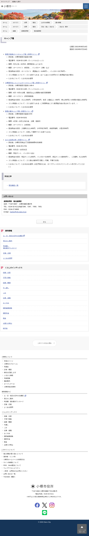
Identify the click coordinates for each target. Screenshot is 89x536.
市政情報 (7, 378)
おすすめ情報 (45, 22)
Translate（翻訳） (9, 477)
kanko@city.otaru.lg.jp (18, 212)
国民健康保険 (7, 308)
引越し (6, 425)
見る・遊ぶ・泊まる (47, 26)
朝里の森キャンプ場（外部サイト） (19, 111)
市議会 (6, 367)
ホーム (5, 22)
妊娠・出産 (7, 272)
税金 (4, 318)
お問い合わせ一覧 (9, 474)
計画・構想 (8, 369)
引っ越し (6, 288)
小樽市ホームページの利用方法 (14, 459)
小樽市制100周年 (10, 387)
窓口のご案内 (7, 241)
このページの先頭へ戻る (82, 531)
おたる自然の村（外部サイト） (17, 140)
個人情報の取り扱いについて (13, 454)
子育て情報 (7, 278)
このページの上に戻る (44, 343)
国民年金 (6, 313)
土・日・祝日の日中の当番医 (14, 236)
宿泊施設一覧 (13, 185)
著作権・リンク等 (9, 456)
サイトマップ (5, 1)
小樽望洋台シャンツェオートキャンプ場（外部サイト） (26, 83)
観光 (34, 22)
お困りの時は (7, 323)
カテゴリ (15, 22)
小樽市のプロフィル (11, 364)
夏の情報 (58, 22)
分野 (25, 22)
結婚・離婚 (7, 283)
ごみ (4, 293)
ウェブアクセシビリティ (11, 468)
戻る (44, 222)
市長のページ (8, 361)
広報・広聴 (7, 253)
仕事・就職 (7, 298)
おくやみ (6, 303)
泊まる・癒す (64, 26)
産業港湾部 (24, 31)
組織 (14, 31)
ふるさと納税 (8, 375)
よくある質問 (7, 258)
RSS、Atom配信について (12, 465)
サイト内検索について (11, 462)
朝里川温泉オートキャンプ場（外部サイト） (22, 54)
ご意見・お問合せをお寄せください (15, 471)
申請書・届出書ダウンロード (14, 401)
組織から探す (16, 1)
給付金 (5, 328)
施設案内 (7, 381)
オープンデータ (9, 384)
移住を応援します (10, 372)
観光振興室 (37, 31)
